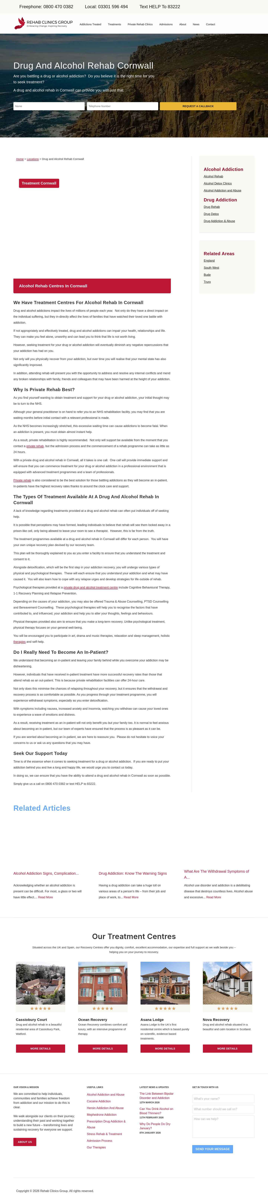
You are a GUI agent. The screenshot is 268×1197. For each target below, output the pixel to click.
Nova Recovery (216, 1020)
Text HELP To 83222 (160, 6)
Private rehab (22, 480)
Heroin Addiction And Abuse (105, 1108)
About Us (25, 1141)
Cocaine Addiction (99, 1101)
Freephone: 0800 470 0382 (46, 6)
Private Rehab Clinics (140, 24)
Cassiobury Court (31, 1020)
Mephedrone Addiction (102, 1114)
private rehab (35, 446)
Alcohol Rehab (213, 176)
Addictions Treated (90, 24)
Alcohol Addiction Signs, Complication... (46, 873)
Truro (207, 281)
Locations (33, 159)
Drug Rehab (212, 206)
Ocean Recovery (92, 1020)
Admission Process (99, 1140)
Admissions (166, 24)
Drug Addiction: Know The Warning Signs (133, 873)
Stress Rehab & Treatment (104, 1134)
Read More (45, 897)
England (209, 260)
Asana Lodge (152, 1020)
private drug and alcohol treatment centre (91, 587)
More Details (41, 1048)
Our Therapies (96, 1147)
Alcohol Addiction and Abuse (222, 190)
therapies (19, 641)
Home (20, 159)
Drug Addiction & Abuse (219, 221)
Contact (210, 24)
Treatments (114, 24)
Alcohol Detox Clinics (218, 183)
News (196, 24)
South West (211, 267)
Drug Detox (211, 214)
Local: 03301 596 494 (106, 6)
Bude (207, 274)
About (182, 24)
